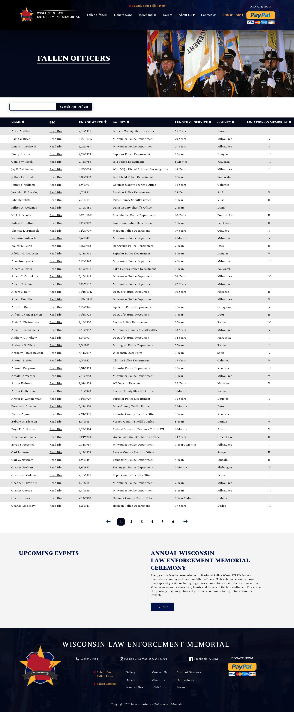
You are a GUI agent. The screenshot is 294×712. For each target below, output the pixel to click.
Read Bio (56, 131)
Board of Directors (188, 672)
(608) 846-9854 (233, 15)
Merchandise (147, 15)
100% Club (159, 688)
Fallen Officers (97, 15)
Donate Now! (123, 15)
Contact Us (208, 15)
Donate (130, 680)
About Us (185, 15)
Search (74, 107)
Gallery (130, 672)
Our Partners (185, 680)
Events (167, 15)
